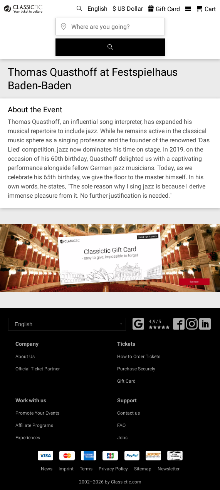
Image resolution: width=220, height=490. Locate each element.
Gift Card (126, 381)
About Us (25, 356)
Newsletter (169, 469)
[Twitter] (192, 326)
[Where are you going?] (110, 24)
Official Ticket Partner (37, 369)
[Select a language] (67, 324)
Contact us (128, 413)
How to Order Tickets (138, 356)
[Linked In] (205, 326)
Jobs (122, 437)
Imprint (66, 469)
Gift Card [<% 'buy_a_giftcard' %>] (164, 9)
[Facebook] (138, 323)
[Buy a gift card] (110, 258)
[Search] (110, 47)
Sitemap (142, 469)
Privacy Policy (113, 469)
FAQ (121, 425)
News (46, 469)
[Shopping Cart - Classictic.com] (206, 9)
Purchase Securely (136, 369)
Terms (86, 469)
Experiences (27, 437)
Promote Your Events (37, 413)
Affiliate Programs (34, 425)
